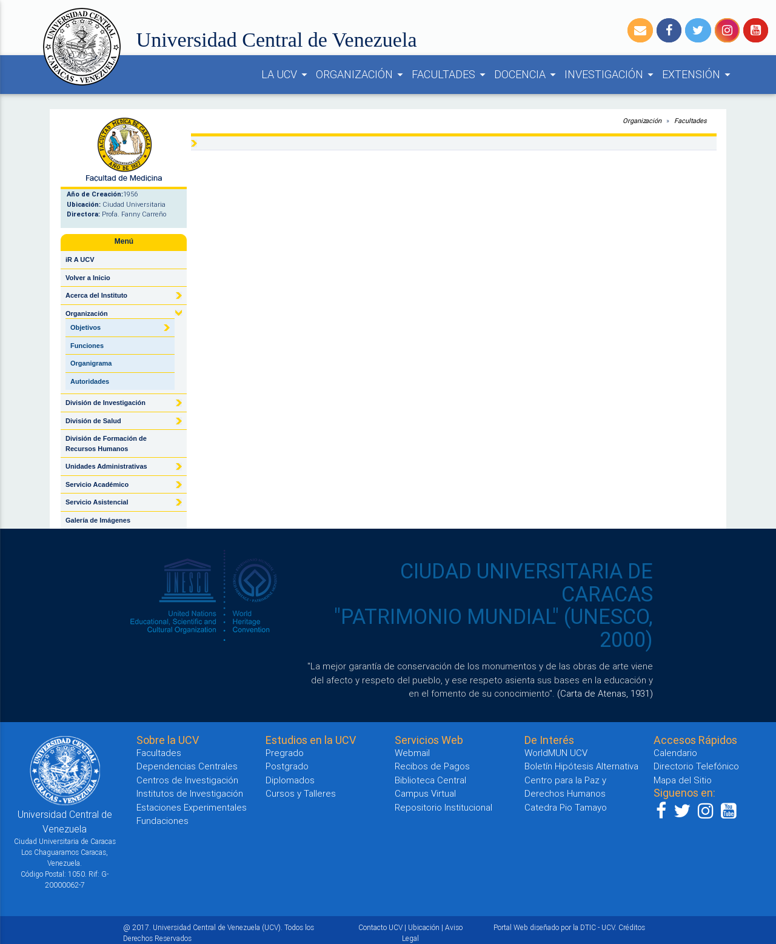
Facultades (690, 120)
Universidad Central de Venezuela (276, 39)
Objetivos (85, 327)
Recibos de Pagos (432, 766)
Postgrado (287, 766)
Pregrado (285, 752)
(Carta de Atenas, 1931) (605, 693)
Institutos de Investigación (189, 793)
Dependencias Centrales (187, 766)
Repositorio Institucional (443, 807)
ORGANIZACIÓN (361, 74)
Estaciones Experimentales (191, 807)
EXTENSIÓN (698, 74)
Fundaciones (162, 820)
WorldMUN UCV (555, 752)
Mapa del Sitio (683, 780)
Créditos (631, 927)
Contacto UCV (380, 927)
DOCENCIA (527, 74)
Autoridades (89, 381)
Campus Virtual (425, 793)
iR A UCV (79, 259)
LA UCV (286, 74)
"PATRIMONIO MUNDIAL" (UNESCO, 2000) (493, 628)
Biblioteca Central (430, 780)
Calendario (675, 752)
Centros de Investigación (187, 780)
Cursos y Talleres (301, 793)
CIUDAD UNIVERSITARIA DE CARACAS (526, 582)
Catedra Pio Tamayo (565, 807)
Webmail (412, 752)
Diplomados (290, 780)
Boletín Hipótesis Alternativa (581, 766)
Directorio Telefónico (696, 766)
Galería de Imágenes (97, 520)
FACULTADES (450, 74)
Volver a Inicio (87, 277)
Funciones (87, 345)
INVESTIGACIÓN (610, 74)
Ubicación (424, 927)
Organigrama (91, 363)
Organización (642, 120)
